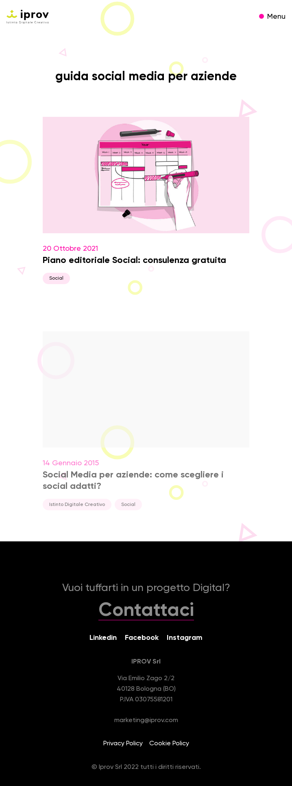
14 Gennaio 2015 (146, 426)
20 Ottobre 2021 (146, 200)
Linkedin (103, 637)
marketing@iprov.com (146, 720)
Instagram (185, 637)
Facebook (142, 637)
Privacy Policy (123, 743)
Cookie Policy (169, 743)
